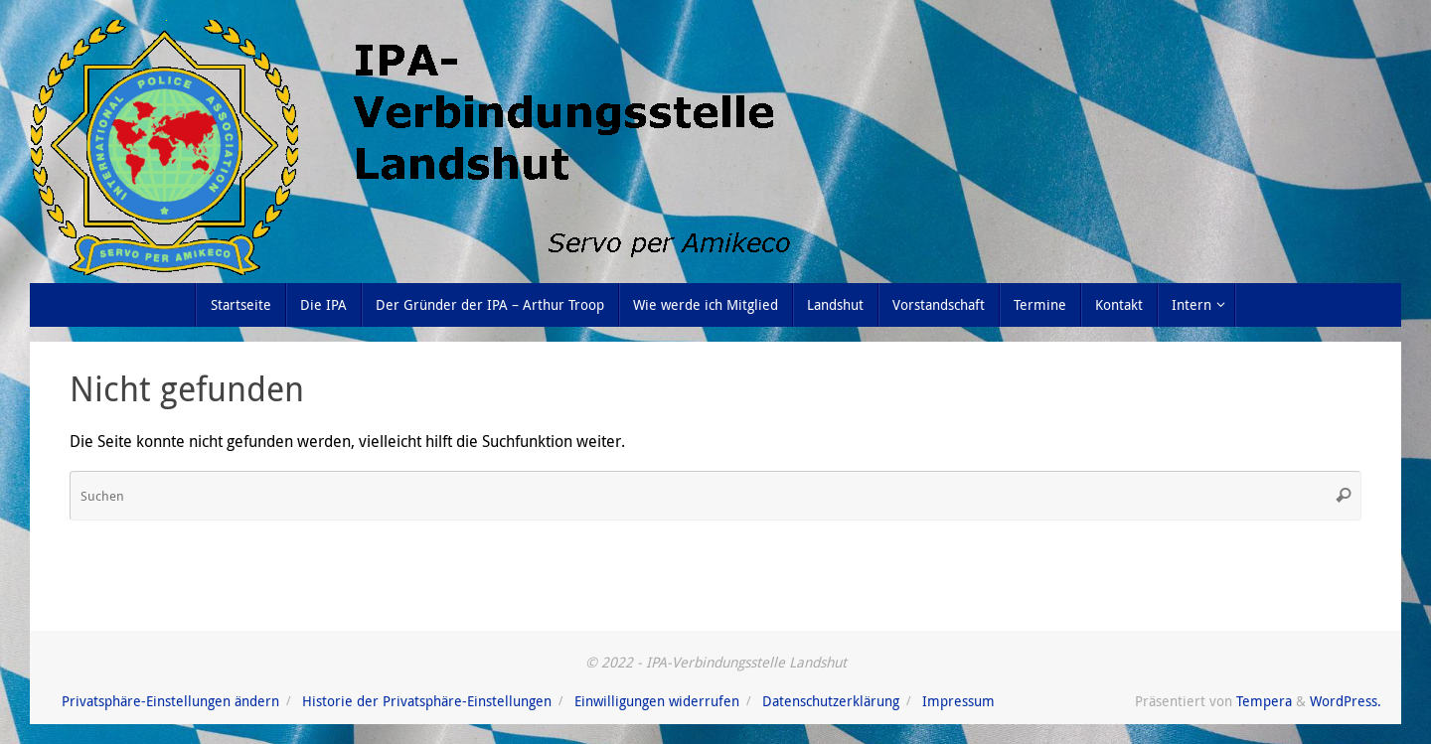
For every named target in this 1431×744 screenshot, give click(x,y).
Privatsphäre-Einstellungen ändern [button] (170, 700)
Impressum (958, 700)
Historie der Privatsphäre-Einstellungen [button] (427, 700)
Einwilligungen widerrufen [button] (656, 700)
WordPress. (1345, 700)
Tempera (1264, 700)
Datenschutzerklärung (830, 700)
